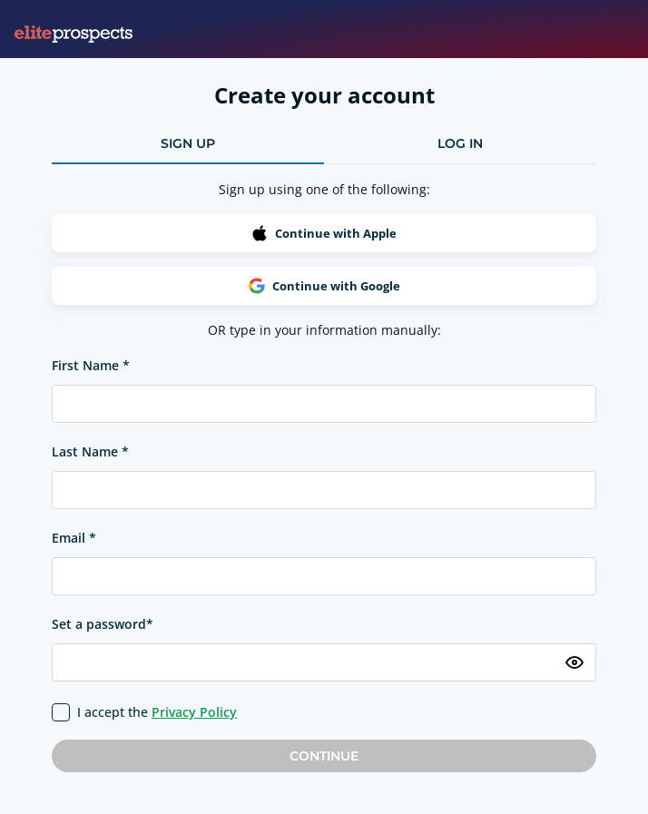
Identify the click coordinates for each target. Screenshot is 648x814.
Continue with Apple (324, 233)
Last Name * (90, 451)
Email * (74, 537)
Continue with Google (324, 286)
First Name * (91, 365)
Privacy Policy (194, 712)
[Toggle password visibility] (574, 662)
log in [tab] (460, 143)
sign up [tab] (188, 143)
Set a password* (102, 624)
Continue (324, 756)
